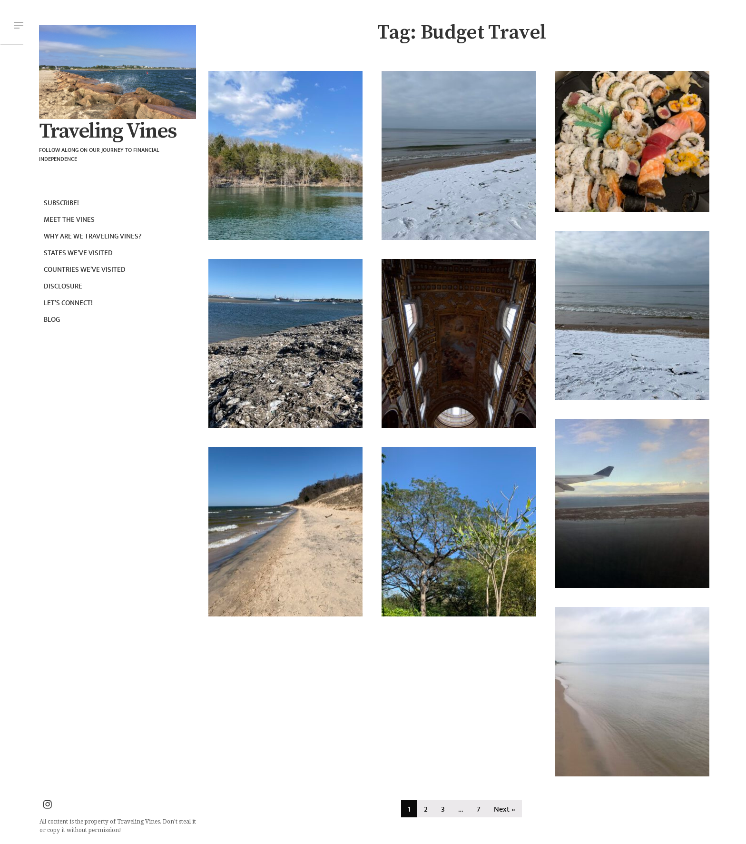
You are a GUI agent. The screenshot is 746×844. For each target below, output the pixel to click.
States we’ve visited (78, 253)
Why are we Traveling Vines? (93, 236)
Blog (52, 320)
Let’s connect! (68, 303)
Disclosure (63, 286)
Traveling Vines (107, 131)
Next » (504, 809)
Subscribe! (61, 203)
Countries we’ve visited (85, 270)
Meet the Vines (69, 220)
